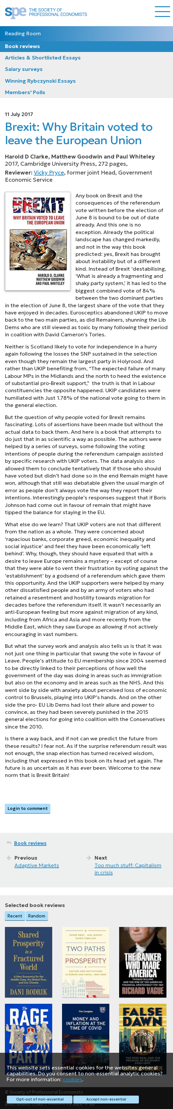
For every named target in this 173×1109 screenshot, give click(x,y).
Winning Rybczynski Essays (40, 80)
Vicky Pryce (49, 172)
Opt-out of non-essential (40, 1099)
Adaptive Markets (36, 865)
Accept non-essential (106, 1099)
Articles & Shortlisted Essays (43, 57)
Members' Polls (25, 92)
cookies (72, 1079)
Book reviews (22, 46)
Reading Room (23, 33)
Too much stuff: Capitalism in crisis (128, 869)
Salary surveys (24, 69)
